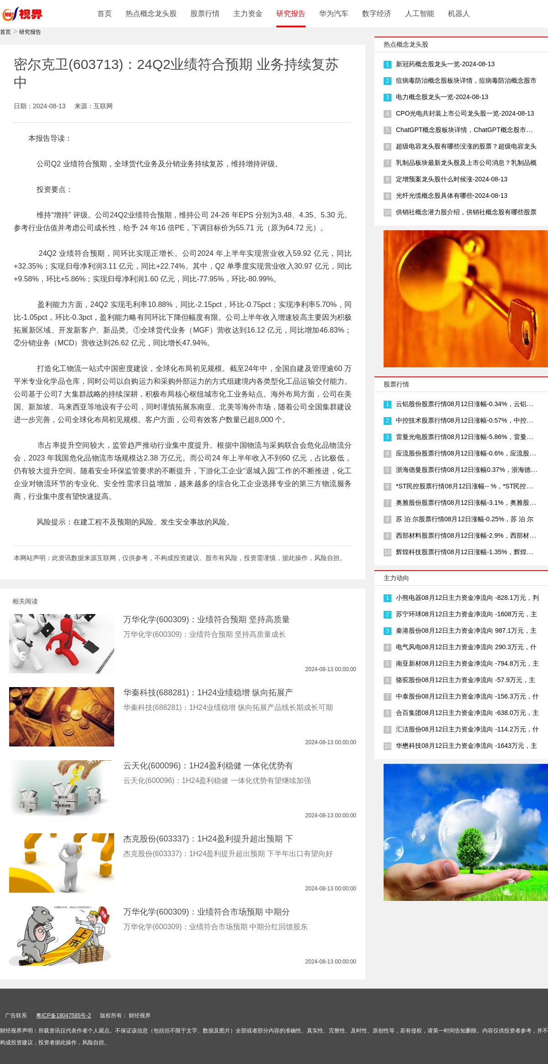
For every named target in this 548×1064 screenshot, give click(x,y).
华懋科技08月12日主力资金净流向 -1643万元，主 (466, 745)
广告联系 (16, 1015)
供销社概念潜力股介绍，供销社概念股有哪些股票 (466, 212)
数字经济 (376, 13)
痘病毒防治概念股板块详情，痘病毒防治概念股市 (466, 80)
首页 (104, 13)
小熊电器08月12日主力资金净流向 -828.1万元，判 (467, 597)
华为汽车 (333, 13)
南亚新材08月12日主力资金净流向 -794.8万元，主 (467, 663)
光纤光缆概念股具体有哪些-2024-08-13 (451, 195)
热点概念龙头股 (151, 13)
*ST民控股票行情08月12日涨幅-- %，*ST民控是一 (467, 486)
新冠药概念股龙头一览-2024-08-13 (445, 64)
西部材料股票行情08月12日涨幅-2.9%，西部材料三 (469, 535)
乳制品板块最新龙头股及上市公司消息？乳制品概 (466, 162)
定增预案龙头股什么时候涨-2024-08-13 (451, 179)
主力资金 (248, 13)
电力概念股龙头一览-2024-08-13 (442, 97)
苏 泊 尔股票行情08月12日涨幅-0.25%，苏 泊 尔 (464, 519)
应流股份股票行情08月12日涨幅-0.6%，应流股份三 (469, 453)
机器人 (459, 13)
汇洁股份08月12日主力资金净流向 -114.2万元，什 (467, 729)
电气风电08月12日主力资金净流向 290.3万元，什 (466, 647)
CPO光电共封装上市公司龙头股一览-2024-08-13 (465, 113)
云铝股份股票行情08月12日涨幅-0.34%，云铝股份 (467, 404)
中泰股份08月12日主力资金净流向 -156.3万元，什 (467, 696)
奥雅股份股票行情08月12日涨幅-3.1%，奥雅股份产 (469, 502)
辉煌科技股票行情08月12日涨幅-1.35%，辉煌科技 (467, 552)
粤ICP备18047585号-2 (63, 1015)
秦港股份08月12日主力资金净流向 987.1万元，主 (466, 630)
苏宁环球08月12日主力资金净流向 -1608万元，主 (466, 614)
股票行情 (205, 13)
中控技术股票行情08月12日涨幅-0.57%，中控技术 (467, 420)
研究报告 (291, 13)
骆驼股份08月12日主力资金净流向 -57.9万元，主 (465, 679)
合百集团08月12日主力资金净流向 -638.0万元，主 (467, 712)
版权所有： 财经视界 (125, 1015)
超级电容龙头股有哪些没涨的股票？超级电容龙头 (466, 146)
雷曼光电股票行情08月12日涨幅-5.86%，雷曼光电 (467, 436)
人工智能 (419, 13)
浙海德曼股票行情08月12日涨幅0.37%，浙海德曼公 (469, 469)
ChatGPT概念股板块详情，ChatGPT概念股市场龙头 (470, 129)
